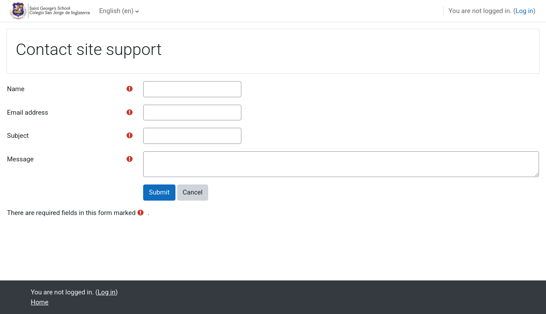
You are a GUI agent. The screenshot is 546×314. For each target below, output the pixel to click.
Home (39, 302)
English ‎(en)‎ (116, 11)
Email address (27, 112)
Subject (18, 136)
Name (15, 89)
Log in (524, 11)
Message (20, 159)
